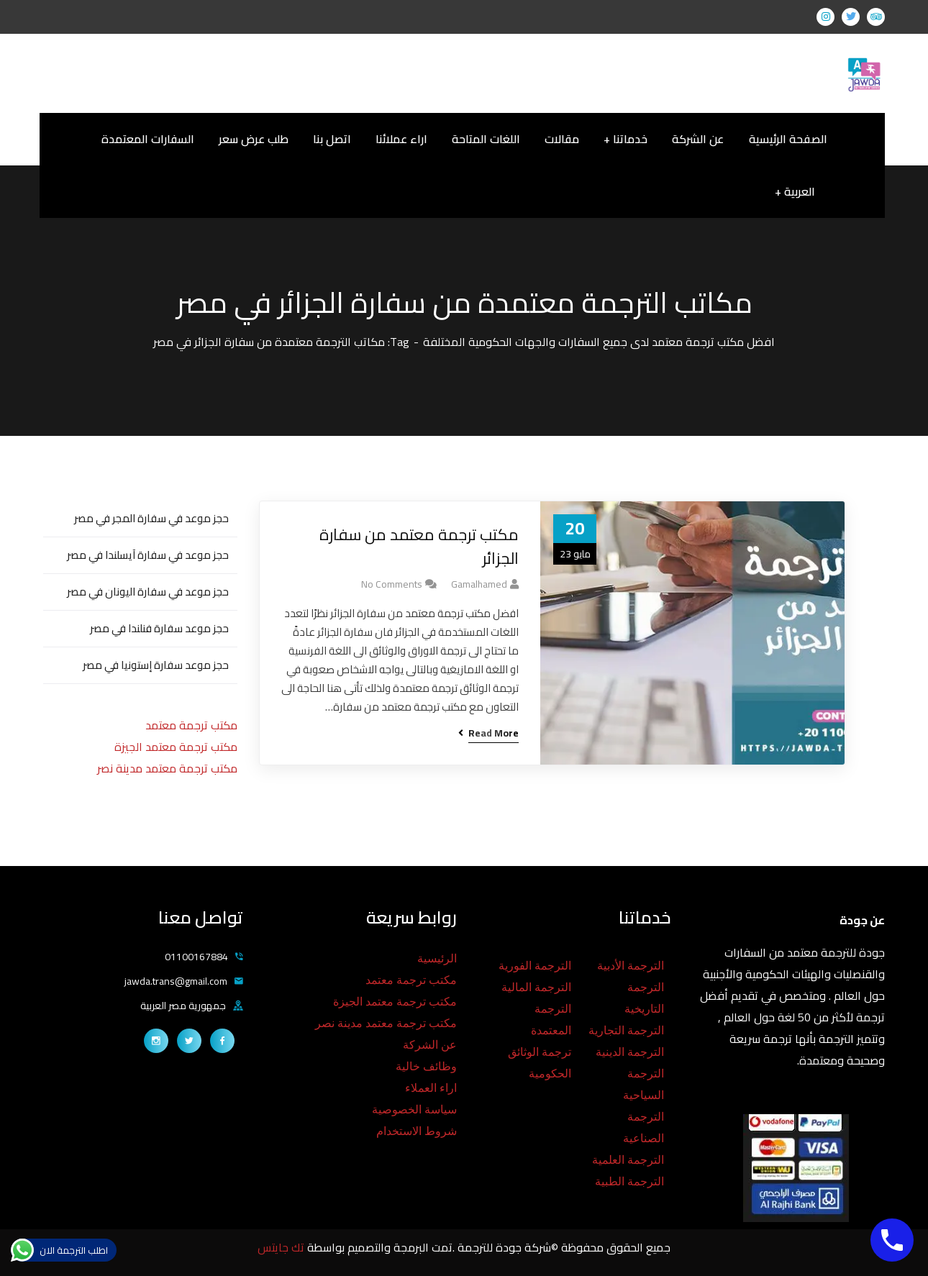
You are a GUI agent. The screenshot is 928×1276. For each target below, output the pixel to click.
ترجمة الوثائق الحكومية (539, 1063)
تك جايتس (282, 1247)
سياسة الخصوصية (414, 1109)
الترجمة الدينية (630, 1052)
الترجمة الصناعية (643, 1127)
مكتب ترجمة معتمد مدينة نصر (167, 768)
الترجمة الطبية (629, 1181)
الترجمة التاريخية (644, 998)
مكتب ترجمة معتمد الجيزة (175, 746)
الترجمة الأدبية (630, 965)
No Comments (391, 584)
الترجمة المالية (536, 987)
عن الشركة (430, 1044)
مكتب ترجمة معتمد (191, 725)
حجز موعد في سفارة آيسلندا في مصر (148, 554)
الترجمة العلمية (628, 1160)
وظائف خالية (426, 1066)
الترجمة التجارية (626, 1030)
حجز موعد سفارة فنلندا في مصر (159, 628)
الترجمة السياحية (643, 1084)
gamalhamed (479, 584)
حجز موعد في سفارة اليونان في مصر (148, 591)
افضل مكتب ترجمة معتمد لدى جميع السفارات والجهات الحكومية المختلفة (599, 341)
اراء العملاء (431, 1088)
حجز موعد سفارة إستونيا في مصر (156, 665)
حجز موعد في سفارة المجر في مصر (151, 518)
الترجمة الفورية (535, 965)
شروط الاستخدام (416, 1131)
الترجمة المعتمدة (551, 1020)
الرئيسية (437, 958)
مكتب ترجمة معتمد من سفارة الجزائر (419, 546)
